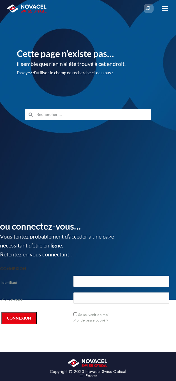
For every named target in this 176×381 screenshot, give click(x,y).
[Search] (148, 8)
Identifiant (9, 282)
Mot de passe (11, 299)
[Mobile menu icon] (164, 8)
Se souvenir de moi (93, 314)
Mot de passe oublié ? (90, 320)
